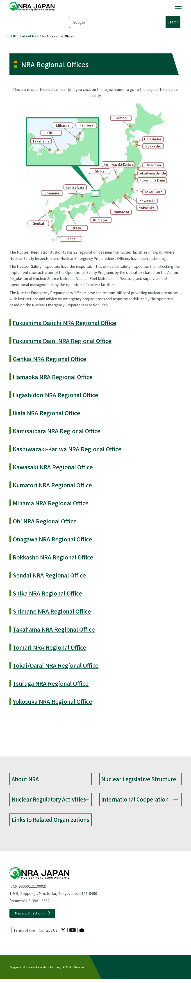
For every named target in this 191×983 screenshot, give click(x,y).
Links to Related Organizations (50, 822)
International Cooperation (135, 800)
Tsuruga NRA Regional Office (51, 683)
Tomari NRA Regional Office (49, 647)
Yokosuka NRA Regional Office (52, 701)
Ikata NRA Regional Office (46, 413)
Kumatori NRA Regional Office (52, 485)
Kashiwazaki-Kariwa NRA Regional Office (67, 449)
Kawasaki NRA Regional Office (53, 467)
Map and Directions (29, 917)
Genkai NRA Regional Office (49, 359)
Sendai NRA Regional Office (49, 575)
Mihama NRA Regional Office (51, 503)
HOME (13, 36)
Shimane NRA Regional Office (52, 611)
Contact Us (48, 934)
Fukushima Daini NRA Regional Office (62, 341)
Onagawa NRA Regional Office (52, 539)
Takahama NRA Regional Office (54, 629)
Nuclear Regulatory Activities (49, 800)
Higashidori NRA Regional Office (55, 395)
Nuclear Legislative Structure (138, 779)
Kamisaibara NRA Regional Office (56, 431)
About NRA (30, 36)
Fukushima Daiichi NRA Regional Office (64, 323)
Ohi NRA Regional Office (45, 521)
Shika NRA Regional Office (47, 593)
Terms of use (24, 934)
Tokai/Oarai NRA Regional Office (55, 665)
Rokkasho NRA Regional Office (53, 557)
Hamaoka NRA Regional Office (53, 377)
